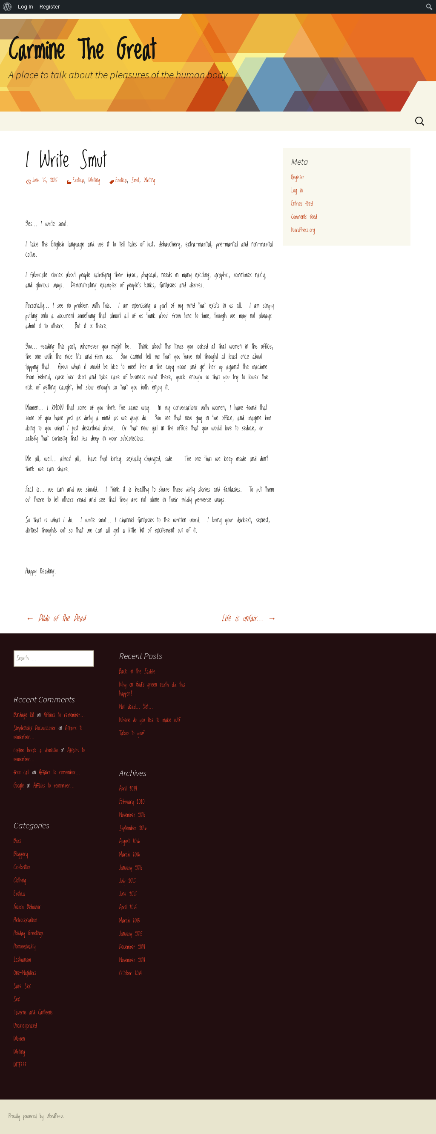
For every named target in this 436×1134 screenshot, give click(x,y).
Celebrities (22, 867)
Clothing (20, 881)
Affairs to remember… (64, 715)
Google (19, 786)
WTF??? (20, 1065)
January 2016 (130, 868)
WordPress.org (303, 230)
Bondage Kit (24, 715)
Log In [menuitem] (25, 6)
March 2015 (129, 921)
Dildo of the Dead (55, 618)
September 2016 (132, 828)
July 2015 (127, 881)
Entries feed (302, 204)
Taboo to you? (132, 733)
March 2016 (129, 855)
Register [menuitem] (50, 6)
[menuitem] (7, 7)
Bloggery (21, 854)
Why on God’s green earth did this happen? (152, 689)
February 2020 (132, 802)
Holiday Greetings (28, 933)
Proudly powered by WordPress (36, 1116)
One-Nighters (25, 973)
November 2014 (132, 960)
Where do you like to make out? (150, 720)
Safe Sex (22, 986)
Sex (17, 999)
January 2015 (130, 934)
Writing (94, 180)
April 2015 (128, 907)
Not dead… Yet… (136, 707)
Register (297, 177)
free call (21, 772)
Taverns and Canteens (33, 1013)
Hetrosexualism (25, 920)
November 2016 (132, 815)
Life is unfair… (249, 618)
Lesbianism (22, 960)
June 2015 (128, 894)
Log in (297, 191)
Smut (135, 180)
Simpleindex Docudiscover (34, 728)
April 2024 (128, 789)
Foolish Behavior (27, 907)
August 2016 (129, 841)
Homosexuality (25, 947)
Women (19, 1039)
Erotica (78, 180)
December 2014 (132, 947)
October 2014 (130, 973)
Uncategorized (25, 1026)
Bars (17, 841)
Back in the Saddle (137, 672)
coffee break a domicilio (36, 750)
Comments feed (304, 217)
